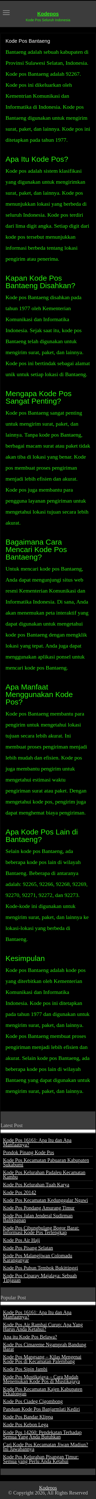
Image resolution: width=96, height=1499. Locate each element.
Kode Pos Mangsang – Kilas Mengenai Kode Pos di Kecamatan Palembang (42, 1359)
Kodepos (48, 13)
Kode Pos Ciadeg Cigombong (33, 1401)
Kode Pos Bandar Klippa (28, 1417)
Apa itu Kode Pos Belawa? (30, 1337)
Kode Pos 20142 (19, 1192)
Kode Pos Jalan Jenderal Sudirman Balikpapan (38, 1218)
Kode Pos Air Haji (21, 1240)
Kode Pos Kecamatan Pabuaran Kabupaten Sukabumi (46, 1162)
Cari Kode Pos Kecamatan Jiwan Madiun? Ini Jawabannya (45, 1447)
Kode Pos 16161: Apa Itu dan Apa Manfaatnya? (37, 1142)
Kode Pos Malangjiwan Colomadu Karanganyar (37, 1258)
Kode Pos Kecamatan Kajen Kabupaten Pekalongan (42, 1391)
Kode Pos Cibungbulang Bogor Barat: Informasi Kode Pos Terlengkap (41, 1230)
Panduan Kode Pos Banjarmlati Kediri (41, 1409)
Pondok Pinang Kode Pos (28, 1152)
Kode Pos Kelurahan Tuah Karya (36, 1184)
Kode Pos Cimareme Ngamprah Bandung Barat (44, 1347)
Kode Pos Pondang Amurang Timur (39, 1208)
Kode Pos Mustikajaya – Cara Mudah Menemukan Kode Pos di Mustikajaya (41, 1379)
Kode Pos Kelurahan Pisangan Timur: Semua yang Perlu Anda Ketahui (41, 1459)
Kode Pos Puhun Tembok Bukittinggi (40, 1268)
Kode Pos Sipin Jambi (25, 1369)
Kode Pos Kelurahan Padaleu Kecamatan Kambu (44, 1175)
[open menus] (6, 13)
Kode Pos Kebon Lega (25, 1424)
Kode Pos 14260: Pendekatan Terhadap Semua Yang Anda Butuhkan (42, 1435)
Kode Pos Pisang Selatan (28, 1248)
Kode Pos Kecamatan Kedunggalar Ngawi (45, 1200)
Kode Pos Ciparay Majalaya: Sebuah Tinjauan (40, 1278)
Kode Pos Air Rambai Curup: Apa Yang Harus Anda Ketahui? (43, 1327)
